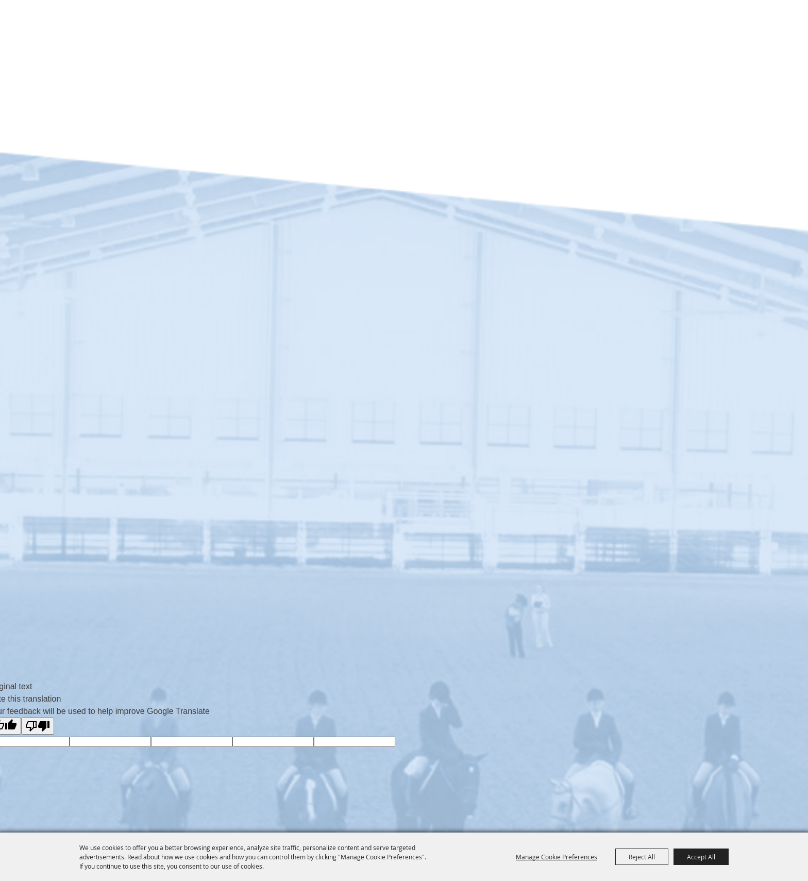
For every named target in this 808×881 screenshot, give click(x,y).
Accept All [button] (701, 857)
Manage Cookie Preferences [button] (556, 857)
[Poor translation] (37, 726)
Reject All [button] (642, 857)
